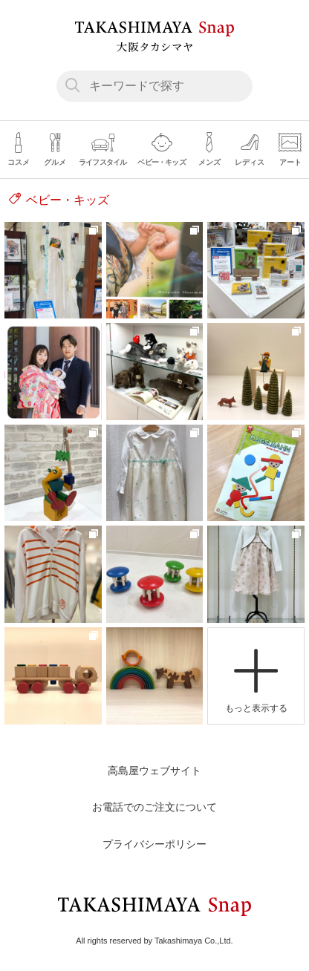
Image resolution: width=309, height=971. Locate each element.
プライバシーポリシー (154, 844)
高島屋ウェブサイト (154, 771)
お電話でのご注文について (154, 807)
